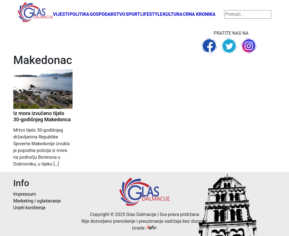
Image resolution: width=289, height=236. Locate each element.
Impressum (24, 194)
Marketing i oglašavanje (37, 201)
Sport (133, 14)
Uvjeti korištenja (29, 207)
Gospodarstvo (107, 14)
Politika (79, 14)
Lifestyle (151, 14)
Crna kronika (199, 14)
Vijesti (61, 14)
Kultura (172, 14)
